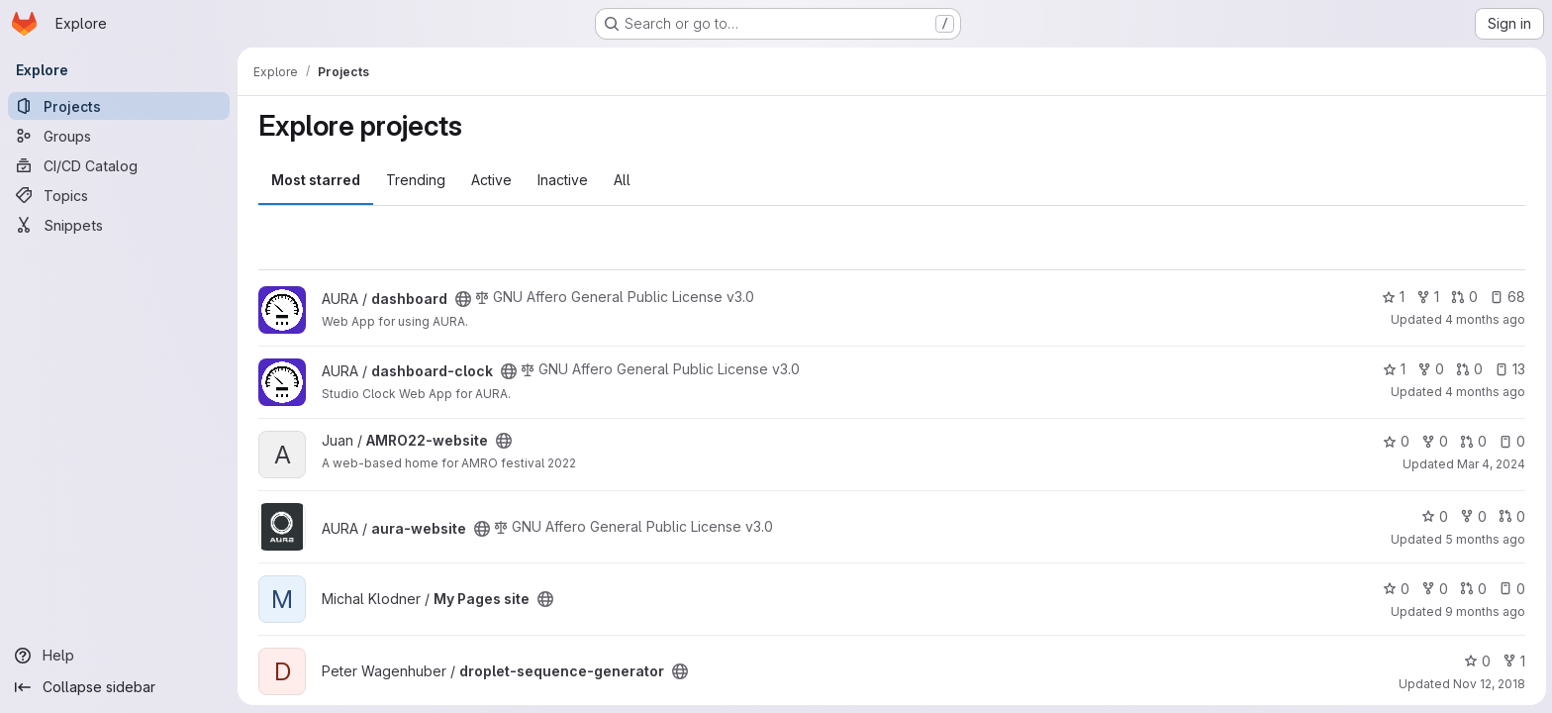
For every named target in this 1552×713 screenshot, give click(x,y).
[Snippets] (119, 225)
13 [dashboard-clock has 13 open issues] (1509, 368)
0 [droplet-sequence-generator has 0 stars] (1476, 661)
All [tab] (621, 179)
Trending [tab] (414, 179)
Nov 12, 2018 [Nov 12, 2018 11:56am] (1488, 683)
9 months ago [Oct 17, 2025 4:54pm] (1484, 611)
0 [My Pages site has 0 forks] (1433, 588)
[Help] (119, 655)
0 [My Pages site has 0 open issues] (1511, 588)
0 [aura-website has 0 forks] (1472, 516)
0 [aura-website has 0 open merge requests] (1511, 516)
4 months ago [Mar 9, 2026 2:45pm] (1484, 391)
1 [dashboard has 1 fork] (1426, 296)
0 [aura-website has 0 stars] (1433, 516)
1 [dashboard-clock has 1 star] (1393, 368)
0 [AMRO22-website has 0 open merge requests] (1472, 441)
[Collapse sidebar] (119, 687)
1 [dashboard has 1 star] (1392, 296)
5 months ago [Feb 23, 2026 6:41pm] (1484, 539)
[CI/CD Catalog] (119, 165)
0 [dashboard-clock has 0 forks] (1429, 368)
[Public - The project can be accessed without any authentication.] (462, 299)
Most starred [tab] (314, 179)
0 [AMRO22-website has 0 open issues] (1511, 441)
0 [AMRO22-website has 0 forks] (1433, 441)
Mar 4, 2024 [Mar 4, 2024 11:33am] (1490, 464)
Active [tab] (490, 179)
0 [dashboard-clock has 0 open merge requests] (1468, 368)
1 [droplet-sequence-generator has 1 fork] (1513, 661)
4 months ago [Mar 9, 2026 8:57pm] (1484, 319)
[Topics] (119, 195)
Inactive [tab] (561, 179)
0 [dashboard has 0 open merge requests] (1463, 296)
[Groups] (119, 136)
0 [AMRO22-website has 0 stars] (1395, 441)
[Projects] (119, 106)
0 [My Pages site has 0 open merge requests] (1472, 588)
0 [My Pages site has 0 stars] (1395, 588)
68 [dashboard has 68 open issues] (1506, 296)
